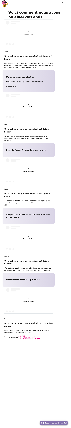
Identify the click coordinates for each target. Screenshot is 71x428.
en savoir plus (11, 86)
